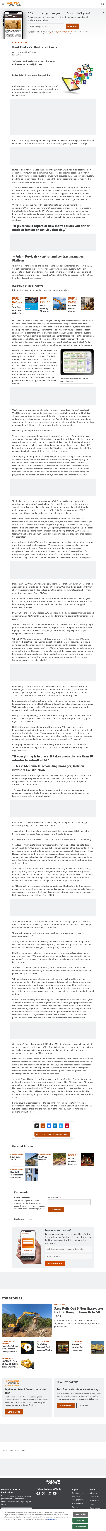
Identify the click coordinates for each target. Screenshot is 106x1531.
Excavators (59, 1304)
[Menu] (3, 3)
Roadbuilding (20, 42)
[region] (53, 1520)
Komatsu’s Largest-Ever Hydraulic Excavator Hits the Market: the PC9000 (80, 1347)
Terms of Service (62, 33)
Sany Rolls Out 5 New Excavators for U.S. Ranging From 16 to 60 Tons (79, 1312)
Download (65, 1405)
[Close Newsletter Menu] (103, 12)
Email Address (54, 1197)
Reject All (80, 1520)
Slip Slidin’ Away (15, 1158)
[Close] (103, 1519)
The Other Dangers (43, 1158)
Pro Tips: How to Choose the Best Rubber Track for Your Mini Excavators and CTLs (73, 308)
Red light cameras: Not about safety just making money (16, 1175)
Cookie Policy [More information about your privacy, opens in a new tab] (52, 1519)
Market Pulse (43, 1341)
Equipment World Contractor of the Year (25, 1391)
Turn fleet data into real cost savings (16, 310)
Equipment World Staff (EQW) (24, 52)
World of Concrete (72, 1155)
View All (83, 1405)
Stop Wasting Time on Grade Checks (44, 308)
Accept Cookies (80, 1526)
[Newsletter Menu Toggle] (102, 3)
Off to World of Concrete (72, 1161)
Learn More (14, 1412)
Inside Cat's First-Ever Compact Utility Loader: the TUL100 (10, 1349)
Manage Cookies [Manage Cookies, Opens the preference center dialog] (80, 1514)
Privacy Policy (49, 33)
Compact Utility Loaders (9, 1342)
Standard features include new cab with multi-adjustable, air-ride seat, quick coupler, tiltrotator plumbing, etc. (77, 1323)
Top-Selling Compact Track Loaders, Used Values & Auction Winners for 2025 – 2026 (45, 1347)
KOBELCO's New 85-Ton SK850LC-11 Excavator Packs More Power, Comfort (11, 1364)
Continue (56, 1209)
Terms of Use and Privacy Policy (63, 31)
